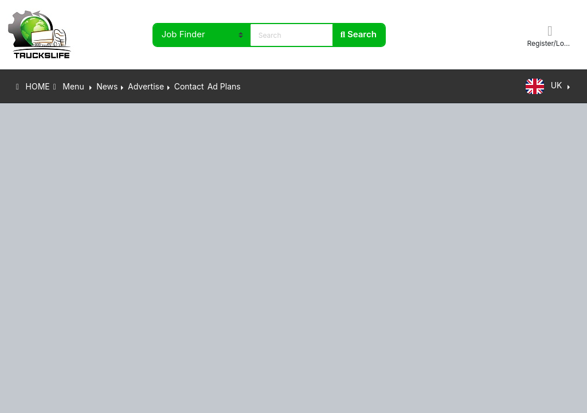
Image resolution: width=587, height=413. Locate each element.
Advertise (146, 86)
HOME (33, 86)
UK (545, 86)
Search (359, 34)
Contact (189, 86)
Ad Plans (224, 86)
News (107, 86)
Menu (70, 86)
